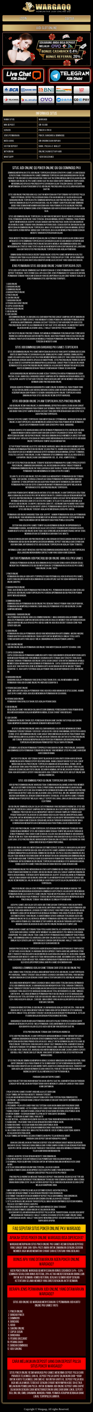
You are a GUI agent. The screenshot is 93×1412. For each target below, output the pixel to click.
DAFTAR (69, 19)
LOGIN (23, 18)
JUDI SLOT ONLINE (46, 28)
